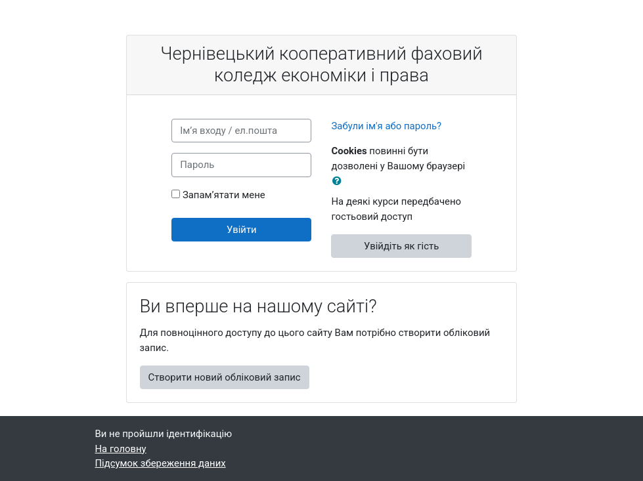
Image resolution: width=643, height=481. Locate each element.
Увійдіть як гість (401, 246)
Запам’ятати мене (224, 195)
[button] (339, 181)
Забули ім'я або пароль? (386, 126)
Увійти (242, 230)
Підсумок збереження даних (160, 463)
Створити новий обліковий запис (224, 377)
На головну (120, 449)
